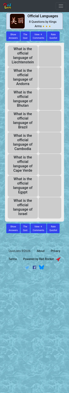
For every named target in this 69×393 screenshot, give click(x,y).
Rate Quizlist (53, 36)
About (41, 251)
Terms (12, 259)
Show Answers (13, 228)
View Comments (38, 36)
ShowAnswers (13, 36)
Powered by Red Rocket (41, 259)
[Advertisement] (34, 309)
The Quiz (25, 36)
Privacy (55, 251)
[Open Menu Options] (61, 6)
